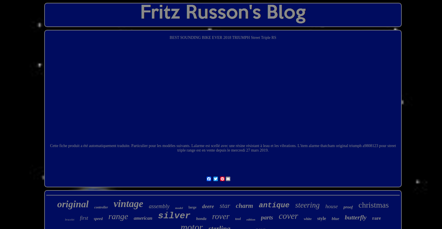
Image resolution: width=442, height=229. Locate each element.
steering (307, 205)
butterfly (355, 217)
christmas (374, 205)
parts (267, 217)
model (179, 208)
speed (98, 219)
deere (208, 206)
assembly (159, 206)
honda (201, 219)
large (192, 207)
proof (348, 207)
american (143, 218)
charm (244, 205)
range (118, 216)
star (225, 205)
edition (250, 219)
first (84, 218)
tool (238, 219)
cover (288, 216)
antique (274, 205)
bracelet (69, 219)
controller (101, 207)
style (321, 218)
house (331, 206)
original (73, 204)
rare (376, 218)
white (308, 219)
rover (220, 216)
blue (335, 218)
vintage (128, 203)
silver (174, 216)
